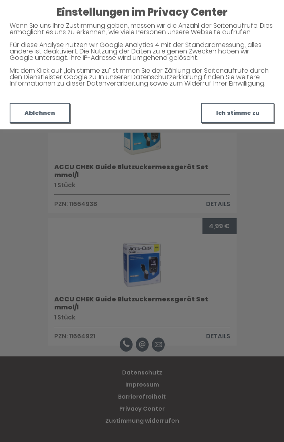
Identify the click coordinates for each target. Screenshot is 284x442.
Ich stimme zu (237, 113)
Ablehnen (40, 113)
